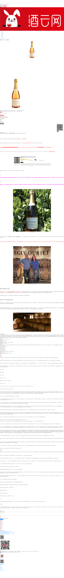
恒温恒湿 (9, 531)
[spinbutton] (2, 122)
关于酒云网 (1, 531)
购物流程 (5, 532)
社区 (2, 37)
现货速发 (3, 33)
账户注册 (3, 532)
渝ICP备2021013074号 (36, 551)
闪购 (2, 31)
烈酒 (2, 32)
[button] (0, 122)
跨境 (2, 34)
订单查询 (8, 532)
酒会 (2, 36)
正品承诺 (7, 531)
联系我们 (11, 531)
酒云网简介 (4, 531)
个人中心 (3, 38)
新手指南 (1, 532)
